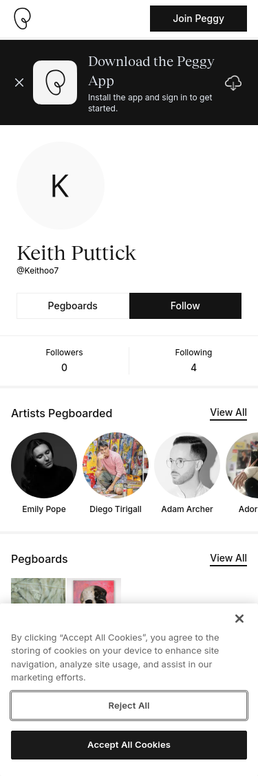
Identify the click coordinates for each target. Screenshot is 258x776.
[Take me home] (22, 19)
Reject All (128, 705)
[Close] (239, 618)
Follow (185, 305)
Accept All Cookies (129, 744)
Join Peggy (198, 18)
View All (228, 412)
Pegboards (73, 305)
